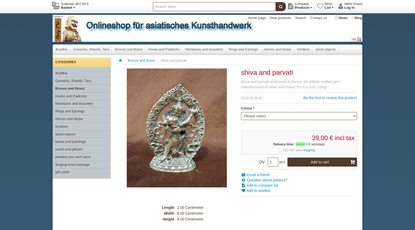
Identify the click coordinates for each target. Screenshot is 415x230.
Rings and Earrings (243, 49)
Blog (356, 18)
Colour (246, 108)
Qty (262, 162)
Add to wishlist (255, 190)
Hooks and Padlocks (164, 49)
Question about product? (264, 180)
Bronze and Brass (128, 49)
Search (300, 18)
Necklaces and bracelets (204, 49)
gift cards (62, 172)
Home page (257, 18)
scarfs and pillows (69, 149)
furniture (303, 49)
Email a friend (255, 175)
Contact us (318, 18)
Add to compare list (259, 185)
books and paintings (70, 142)
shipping (309, 150)
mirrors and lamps (277, 49)
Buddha (61, 49)
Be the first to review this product (330, 98)
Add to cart (333, 162)
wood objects (325, 49)
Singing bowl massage (72, 165)
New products (280, 18)
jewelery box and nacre (73, 157)
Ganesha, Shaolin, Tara (91, 49)
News (341, 18)
